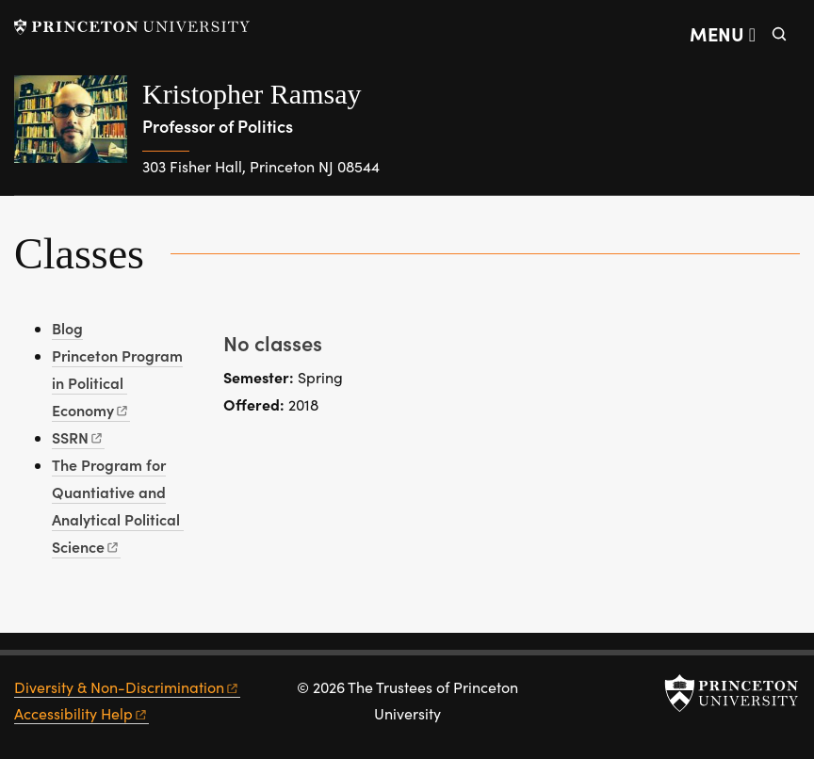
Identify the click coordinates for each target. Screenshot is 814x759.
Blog (67, 327)
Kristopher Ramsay (251, 93)
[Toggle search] (779, 33)
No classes (272, 342)
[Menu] (722, 34)
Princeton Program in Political (117, 382)
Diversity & (127, 687)
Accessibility (81, 713)
